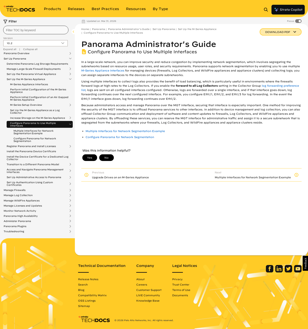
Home (85, 29)
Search (83, 284)
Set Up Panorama (15, 58)
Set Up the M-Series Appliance (26, 79)
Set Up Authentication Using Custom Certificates (30, 183)
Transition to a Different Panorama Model (33, 164)
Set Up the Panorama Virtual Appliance (31, 74)
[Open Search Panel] (267, 10)
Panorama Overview (17, 53)
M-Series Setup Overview (26, 105)
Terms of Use (181, 289)
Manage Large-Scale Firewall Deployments (34, 69)
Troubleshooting (14, 231)
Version (8, 38)
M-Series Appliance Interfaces (29, 84)
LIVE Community (148, 295)
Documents (180, 295)
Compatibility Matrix (92, 295)
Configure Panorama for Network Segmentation (34, 139)
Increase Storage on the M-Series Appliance (37, 118)
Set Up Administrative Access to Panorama (34, 177)
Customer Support (148, 289)
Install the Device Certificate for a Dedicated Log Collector (37, 158)
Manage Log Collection (18, 195)
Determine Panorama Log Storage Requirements (37, 63)
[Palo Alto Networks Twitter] (289, 271)
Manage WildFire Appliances (22, 200)
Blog (81, 289)
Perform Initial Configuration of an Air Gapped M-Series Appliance (39, 98)
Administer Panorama (17, 221)
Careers (141, 284)
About (140, 279)
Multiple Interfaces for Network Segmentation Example (33, 132)
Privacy (177, 279)
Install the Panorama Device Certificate (31, 151)
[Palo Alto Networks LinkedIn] (279, 271)
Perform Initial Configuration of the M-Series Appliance (38, 90)
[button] (305, 263)
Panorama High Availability (21, 216)
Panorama (98, 29)
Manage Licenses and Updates (23, 205)
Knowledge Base (148, 300)
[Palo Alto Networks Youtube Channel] (298, 271)
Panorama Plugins (15, 226)
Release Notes (88, 279)
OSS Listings (87, 300)
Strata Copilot (288, 9)
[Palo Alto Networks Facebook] (270, 271)
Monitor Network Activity (20, 211)
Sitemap (84, 305)
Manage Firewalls (14, 190)
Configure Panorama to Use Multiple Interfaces (33, 124)
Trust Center (180, 284)
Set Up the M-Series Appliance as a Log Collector (35, 111)
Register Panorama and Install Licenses (31, 146)
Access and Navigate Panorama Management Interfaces (35, 170)
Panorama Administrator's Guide (129, 29)
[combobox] (35, 30)
